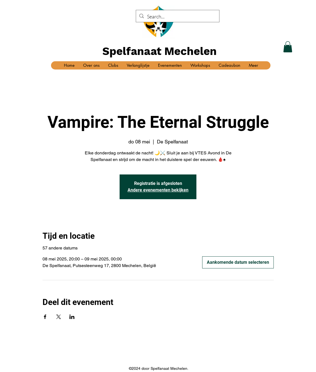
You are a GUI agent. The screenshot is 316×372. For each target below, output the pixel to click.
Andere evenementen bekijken (158, 190)
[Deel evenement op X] (58, 317)
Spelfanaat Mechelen (159, 51)
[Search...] (177, 16)
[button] (287, 46)
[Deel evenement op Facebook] (45, 317)
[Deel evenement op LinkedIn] (72, 317)
